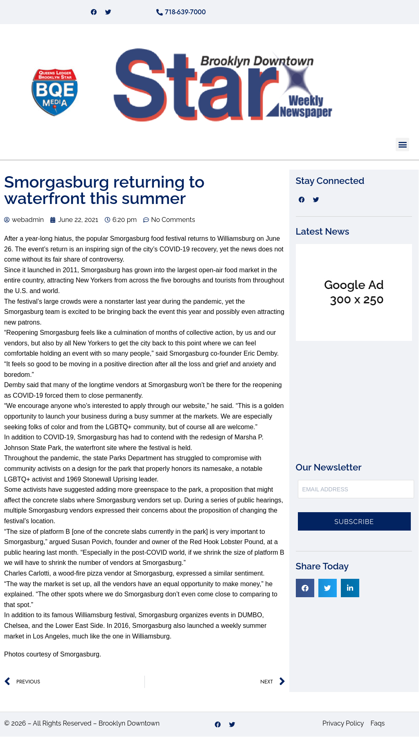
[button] (402, 144)
